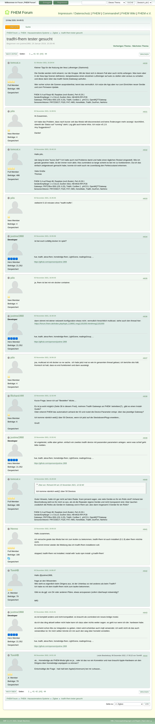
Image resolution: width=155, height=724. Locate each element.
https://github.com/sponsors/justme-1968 (50, 262)
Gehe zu (109, 704)
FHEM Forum (22, 12)
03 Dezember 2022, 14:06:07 (45, 570)
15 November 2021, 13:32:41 (45, 437)
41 (34, 54)
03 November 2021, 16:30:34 (45, 316)
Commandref (111, 13)
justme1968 (17, 236)
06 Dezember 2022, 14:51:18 (45, 655)
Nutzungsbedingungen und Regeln (127, 721)
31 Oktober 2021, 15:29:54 (44, 63)
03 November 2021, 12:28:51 (45, 111)
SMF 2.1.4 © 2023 (9, 721)
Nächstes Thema (140, 46)
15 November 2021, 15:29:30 (45, 479)
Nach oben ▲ (147, 721)
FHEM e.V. (144, 13)
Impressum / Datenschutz (74, 13)
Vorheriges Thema (121, 46)
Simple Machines (23, 721)
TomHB (14, 570)
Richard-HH (17, 395)
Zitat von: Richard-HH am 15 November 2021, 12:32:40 (61, 485)
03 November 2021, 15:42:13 (45, 149)
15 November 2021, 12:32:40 (45, 396)
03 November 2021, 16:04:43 (45, 278)
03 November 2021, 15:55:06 (45, 236)
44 (46, 54)
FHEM (96, 13)
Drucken (144, 54)
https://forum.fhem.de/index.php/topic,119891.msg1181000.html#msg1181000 (69, 323)
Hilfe (112, 721)
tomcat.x (15, 62)
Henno (14, 528)
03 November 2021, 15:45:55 (45, 198)
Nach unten (11, 54)
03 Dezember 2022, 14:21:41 (45, 612)
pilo (12, 111)
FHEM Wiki (128, 13)
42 (37, 54)
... (32, 54)
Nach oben (11, 692)
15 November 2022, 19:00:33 (45, 529)
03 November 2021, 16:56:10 (45, 357)
